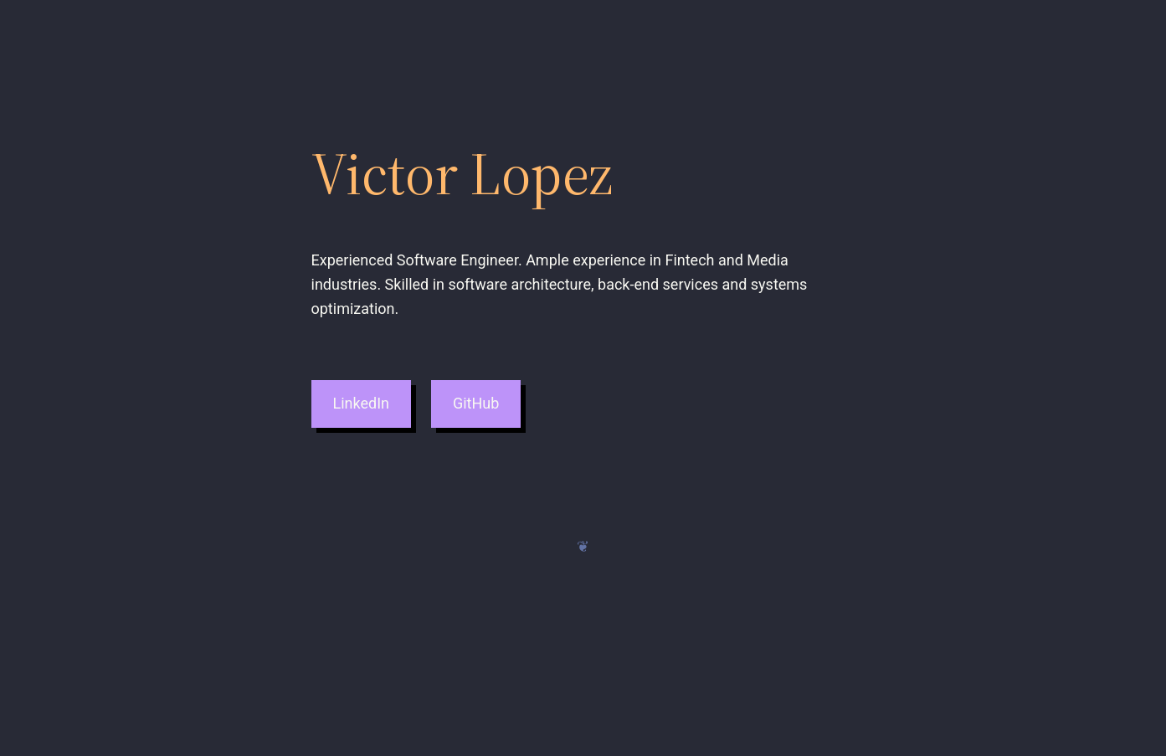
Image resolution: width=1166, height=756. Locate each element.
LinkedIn (360, 403)
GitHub (476, 403)
